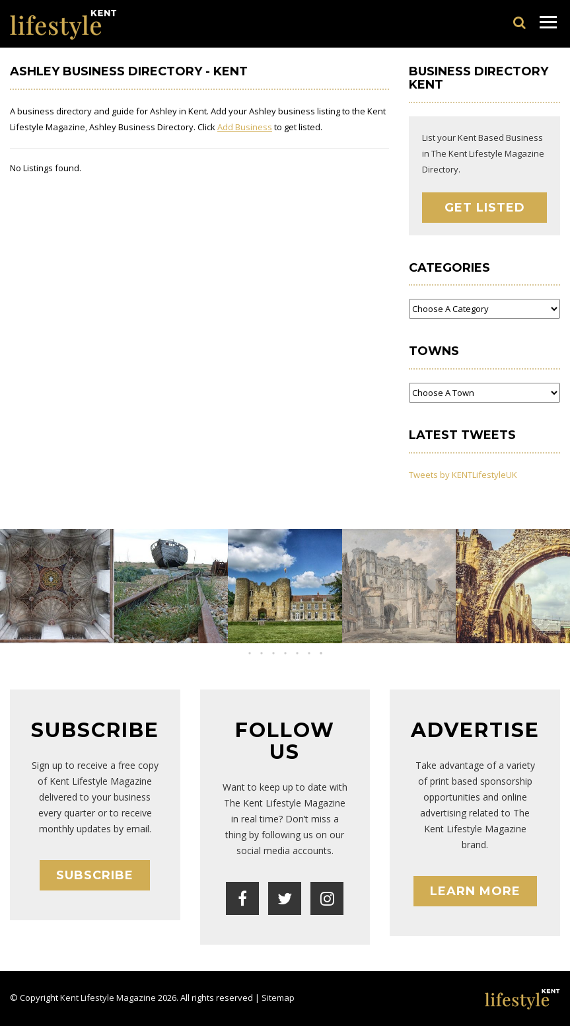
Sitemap (278, 998)
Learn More (475, 891)
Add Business (244, 127)
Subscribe (94, 875)
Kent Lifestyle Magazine (108, 998)
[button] (273, 653)
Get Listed (485, 207)
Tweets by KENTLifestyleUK (463, 475)
